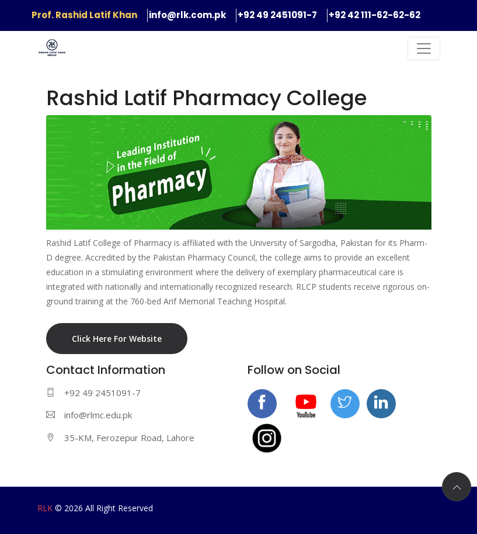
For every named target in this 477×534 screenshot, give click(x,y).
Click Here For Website (117, 338)
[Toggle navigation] (424, 48)
